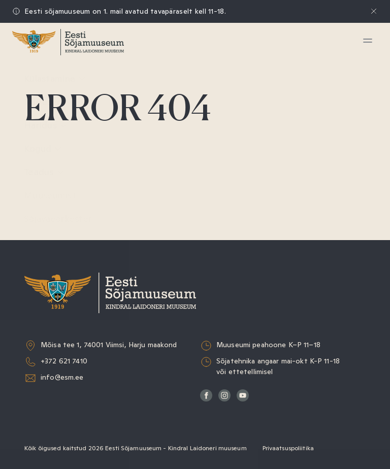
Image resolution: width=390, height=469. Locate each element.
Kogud (43, 149)
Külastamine (55, 79)
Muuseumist (55, 195)
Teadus (44, 172)
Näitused (48, 102)
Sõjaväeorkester (63, 219)
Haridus (46, 125)
